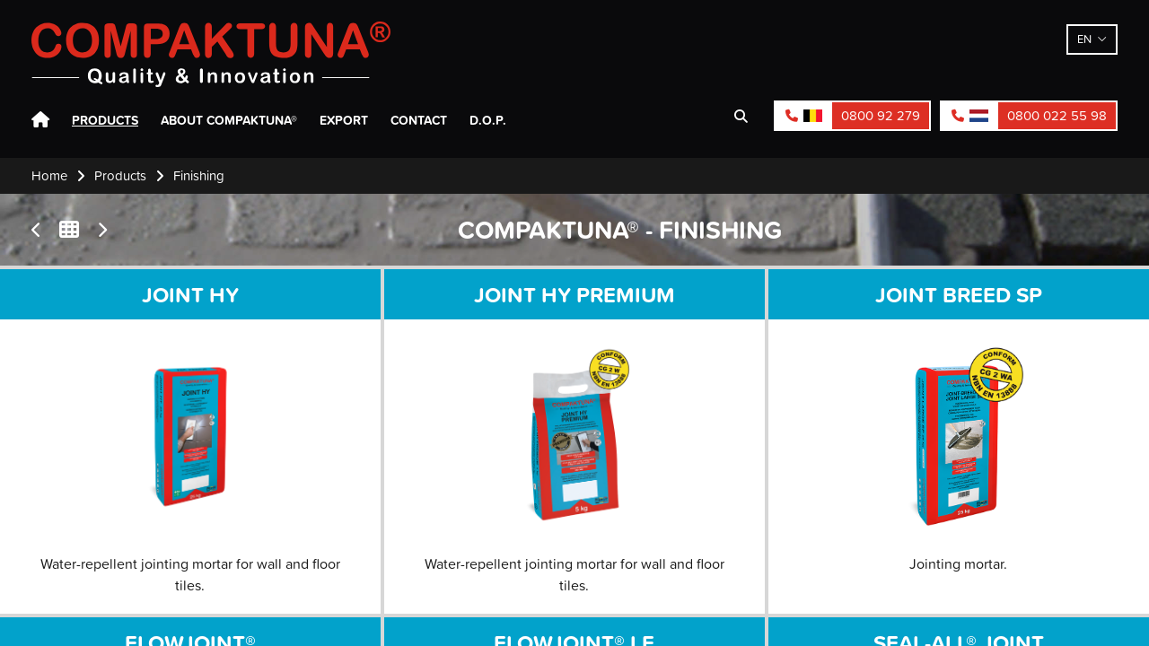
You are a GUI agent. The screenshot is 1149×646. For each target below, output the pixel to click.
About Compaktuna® (229, 120)
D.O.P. (487, 120)
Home (40, 120)
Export (344, 120)
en (1084, 39)
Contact (418, 120)
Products (105, 120)
